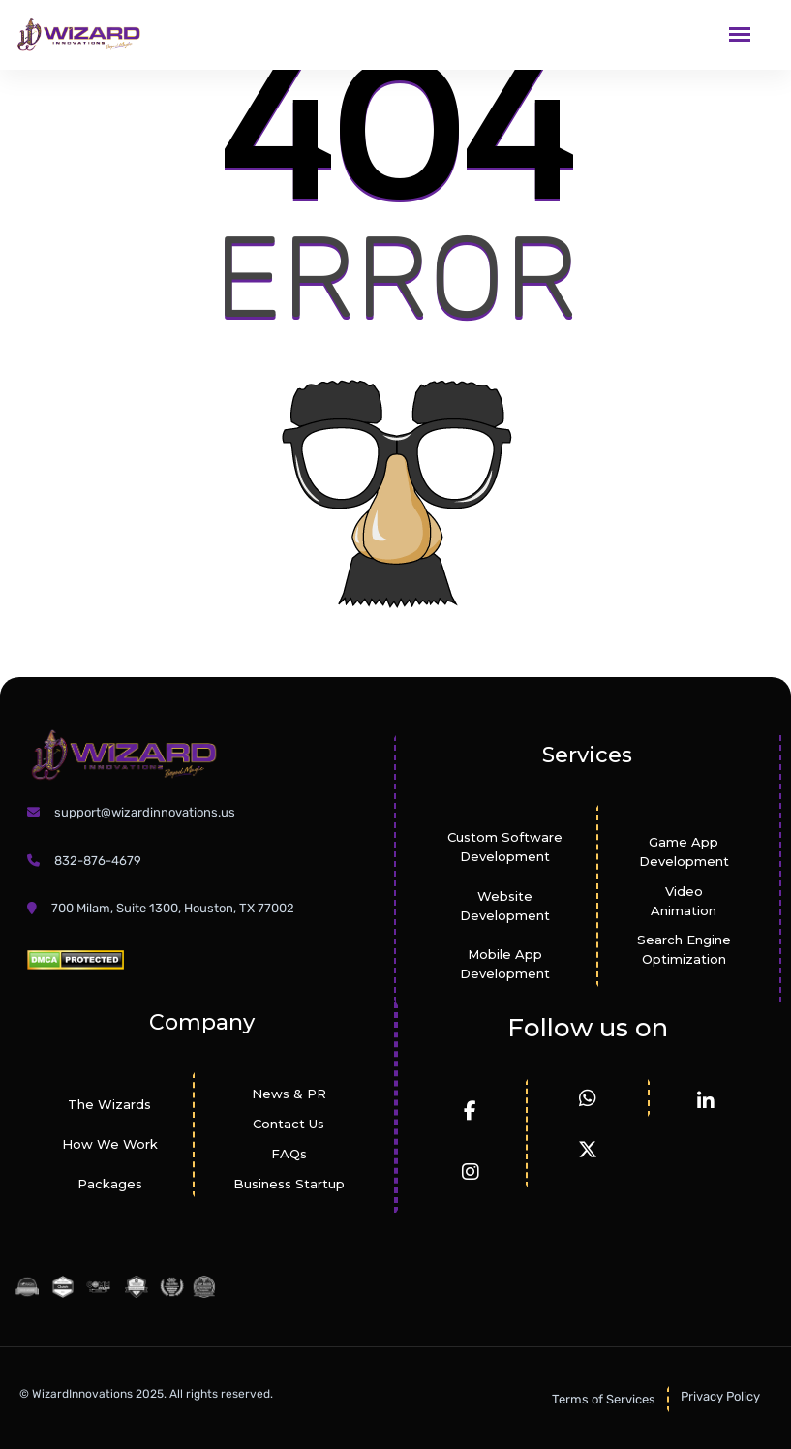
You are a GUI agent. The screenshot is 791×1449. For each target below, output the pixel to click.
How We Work (110, 1144)
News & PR (289, 1093)
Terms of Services (603, 1399)
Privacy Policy (720, 1396)
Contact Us (288, 1123)
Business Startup (289, 1183)
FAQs (289, 1153)
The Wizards (109, 1104)
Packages (109, 1183)
